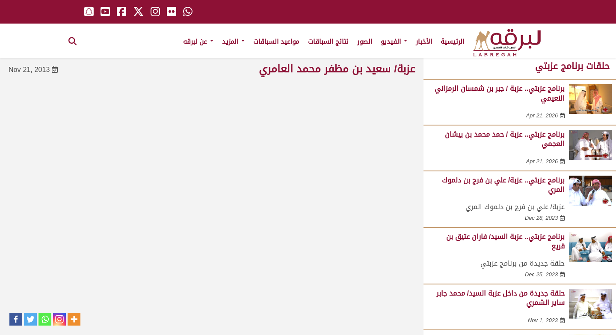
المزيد (233, 42)
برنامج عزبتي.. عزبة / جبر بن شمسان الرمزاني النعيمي (500, 93)
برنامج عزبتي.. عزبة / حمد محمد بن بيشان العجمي (505, 139)
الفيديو (394, 42)
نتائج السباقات (328, 42)
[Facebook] (15, 319)
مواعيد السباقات (276, 42)
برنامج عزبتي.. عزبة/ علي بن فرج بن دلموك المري (503, 184)
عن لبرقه (198, 42)
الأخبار (424, 42)
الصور (364, 42)
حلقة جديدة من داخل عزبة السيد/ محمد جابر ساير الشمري (500, 298)
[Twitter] (30, 319)
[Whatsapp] (44, 319)
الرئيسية (452, 42)
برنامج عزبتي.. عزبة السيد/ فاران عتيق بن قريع (505, 241)
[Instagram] (59, 319)
